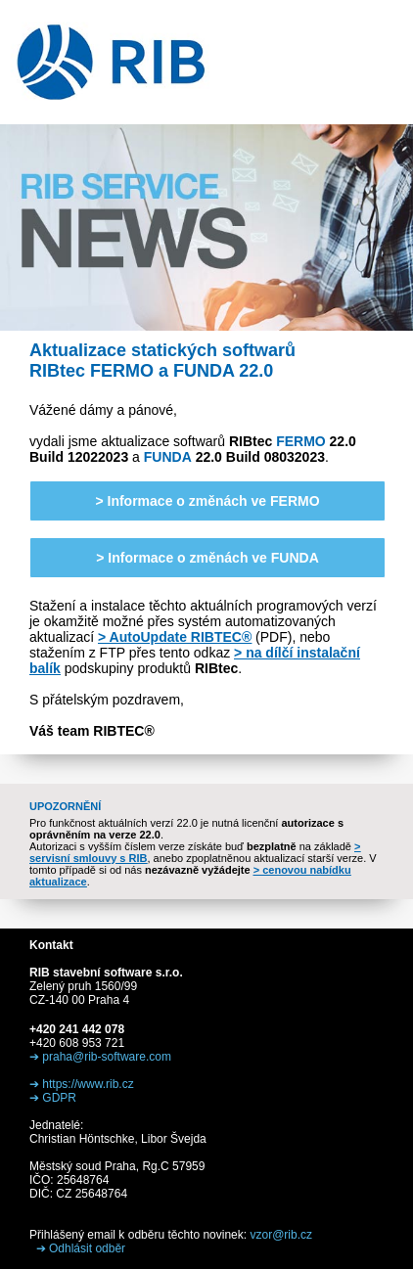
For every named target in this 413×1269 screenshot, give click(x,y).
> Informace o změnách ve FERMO (207, 501)
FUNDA (168, 457)
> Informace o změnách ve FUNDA (207, 558)
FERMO (301, 441)
